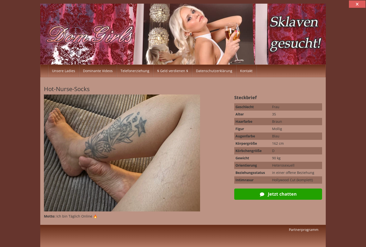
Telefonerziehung (135, 70)
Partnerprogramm (303, 229)
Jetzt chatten (278, 194)
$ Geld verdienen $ (172, 70)
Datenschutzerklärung (214, 70)
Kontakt (246, 70)
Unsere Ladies (63, 70)
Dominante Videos (98, 70)
